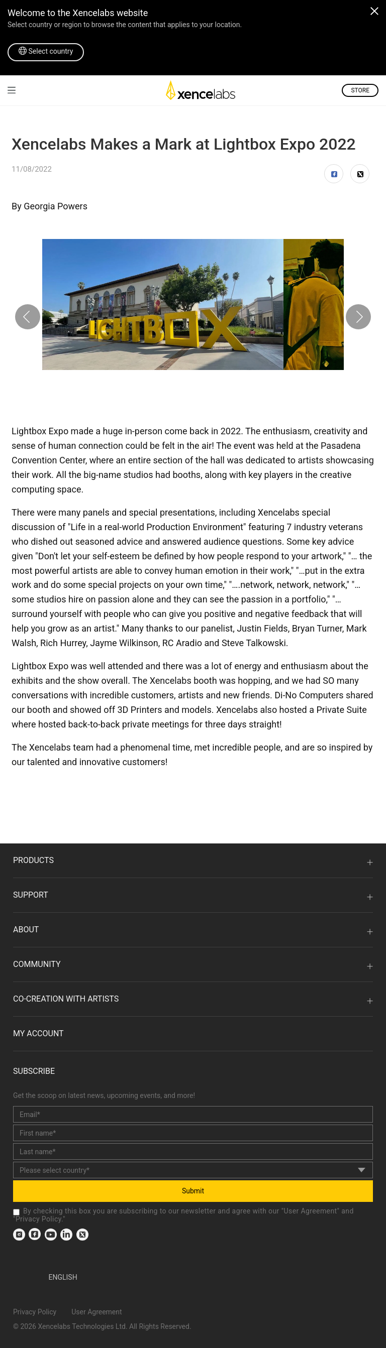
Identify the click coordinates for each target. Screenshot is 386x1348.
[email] (193, 1114)
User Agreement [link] (310, 1211)
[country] (193, 1170)
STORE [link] (360, 90)
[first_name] (193, 1133)
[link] (12, 90)
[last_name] (193, 1151)
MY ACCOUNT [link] (38, 1033)
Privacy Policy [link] (38, 1219)
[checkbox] (16, 1212)
